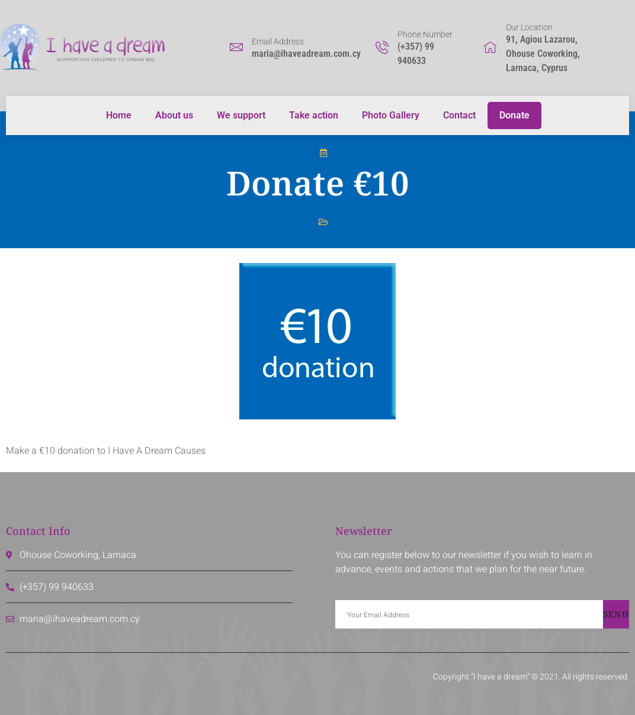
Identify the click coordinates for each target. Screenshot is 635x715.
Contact (459, 115)
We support (241, 115)
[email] (469, 614)
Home (119, 115)
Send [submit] (616, 614)
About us (174, 115)
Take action (313, 115)
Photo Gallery (390, 115)
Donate (514, 115)
